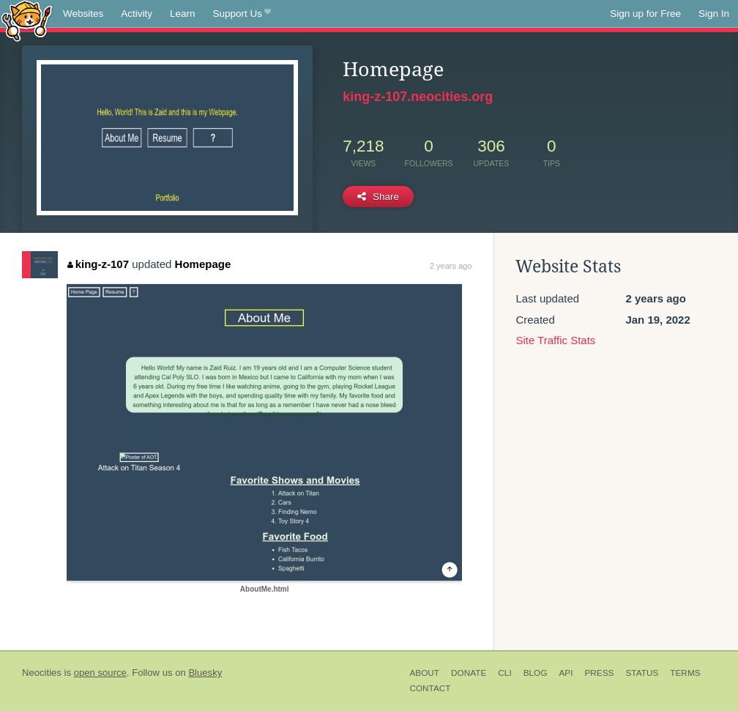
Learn (182, 13)
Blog (535, 673)
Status (641, 673)
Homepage (203, 264)
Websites (83, 13)
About (424, 673)
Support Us (242, 14)
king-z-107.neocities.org (418, 96)
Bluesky (205, 672)
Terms (685, 673)
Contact (429, 688)
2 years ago (450, 265)
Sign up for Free (645, 13)
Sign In (713, 13)
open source (100, 672)
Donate (468, 673)
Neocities (41, 672)
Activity (136, 13)
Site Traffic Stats (555, 340)
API (566, 673)
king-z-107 (98, 264)
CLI (504, 673)
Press (599, 673)
